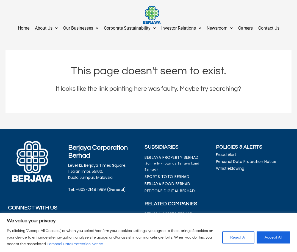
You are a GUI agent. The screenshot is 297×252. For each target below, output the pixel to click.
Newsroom (220, 28)
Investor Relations (181, 28)
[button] (46, 28)
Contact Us (268, 28)
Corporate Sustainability (130, 28)
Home (23, 28)
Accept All (273, 237)
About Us (46, 28)
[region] (148, 232)
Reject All (238, 237)
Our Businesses (80, 28)
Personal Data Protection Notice (75, 244)
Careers (245, 28)
